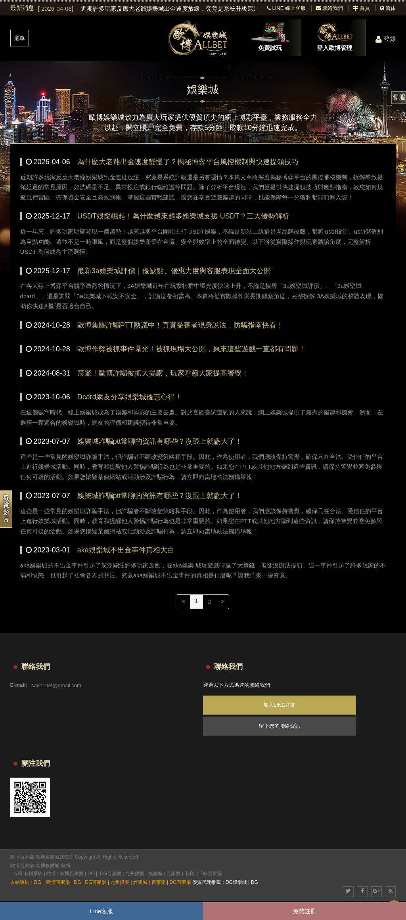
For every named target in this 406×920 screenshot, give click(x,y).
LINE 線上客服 (286, 8)
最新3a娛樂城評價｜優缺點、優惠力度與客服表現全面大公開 (174, 271)
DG (91, 873)
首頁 (361, 8)
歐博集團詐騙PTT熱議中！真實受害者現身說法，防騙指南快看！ (180, 325)
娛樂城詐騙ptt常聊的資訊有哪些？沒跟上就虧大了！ (159, 441)
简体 (390, 8)
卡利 (17, 873)
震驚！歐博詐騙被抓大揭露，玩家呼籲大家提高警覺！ (163, 373)
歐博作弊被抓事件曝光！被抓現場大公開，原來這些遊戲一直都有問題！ (191, 349)
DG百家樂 (110, 873)
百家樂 (173, 873)
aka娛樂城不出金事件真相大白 (125, 550)
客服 (399, 97)
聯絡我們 (329, 8)
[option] (146, 9)
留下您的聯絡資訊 (279, 726)
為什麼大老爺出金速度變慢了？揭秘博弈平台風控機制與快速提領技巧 (188, 162)
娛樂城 (155, 873)
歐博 (66, 865)
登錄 (385, 38)
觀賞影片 (6, 508)
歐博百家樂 (22, 865)
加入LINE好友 (279, 705)
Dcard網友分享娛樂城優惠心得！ (129, 397)
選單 (19, 38)
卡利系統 (32, 873)
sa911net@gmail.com (56, 685)
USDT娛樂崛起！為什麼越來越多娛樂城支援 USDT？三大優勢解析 (183, 216)
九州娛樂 (134, 873)
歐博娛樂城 (47, 865)
